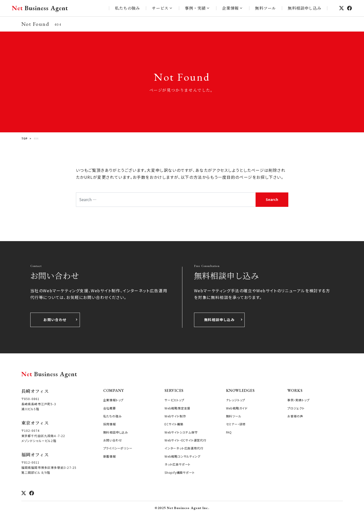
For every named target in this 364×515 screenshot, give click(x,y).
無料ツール (265, 8)
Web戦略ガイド (237, 408)
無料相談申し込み (304, 8)
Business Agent (40, 8)
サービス (160, 8)
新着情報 (109, 456)
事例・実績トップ (298, 400)
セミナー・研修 (236, 424)
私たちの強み (127, 8)
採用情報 (109, 424)
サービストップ (174, 400)
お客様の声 (295, 416)
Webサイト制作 (175, 416)
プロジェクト (296, 408)
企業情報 (230, 8)
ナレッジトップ (235, 400)
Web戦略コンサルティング (182, 456)
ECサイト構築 (174, 424)
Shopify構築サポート (180, 472)
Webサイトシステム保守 (181, 432)
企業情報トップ (113, 400)
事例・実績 (195, 8)
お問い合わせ (54, 319)
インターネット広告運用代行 (184, 448)
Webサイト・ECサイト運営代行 (185, 440)
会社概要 (109, 408)
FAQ (229, 432)
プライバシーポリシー (117, 448)
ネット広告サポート (178, 464)
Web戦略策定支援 (177, 408)
